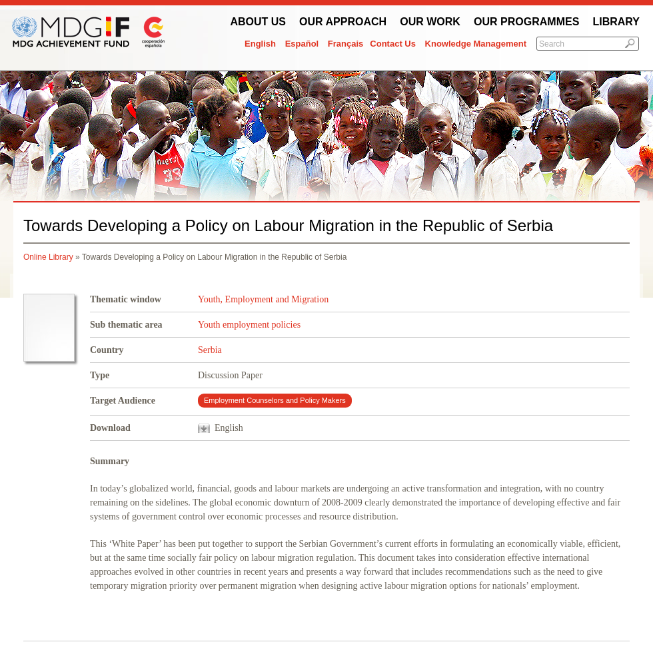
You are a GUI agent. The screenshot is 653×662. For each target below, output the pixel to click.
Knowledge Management (475, 44)
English (260, 44)
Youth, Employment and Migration (263, 299)
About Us (258, 21)
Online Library (48, 257)
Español (302, 44)
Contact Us (393, 44)
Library (616, 21)
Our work (430, 21)
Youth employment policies (249, 325)
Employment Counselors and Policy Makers (275, 400)
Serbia (210, 350)
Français (345, 44)
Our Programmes (526, 21)
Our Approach (342, 21)
